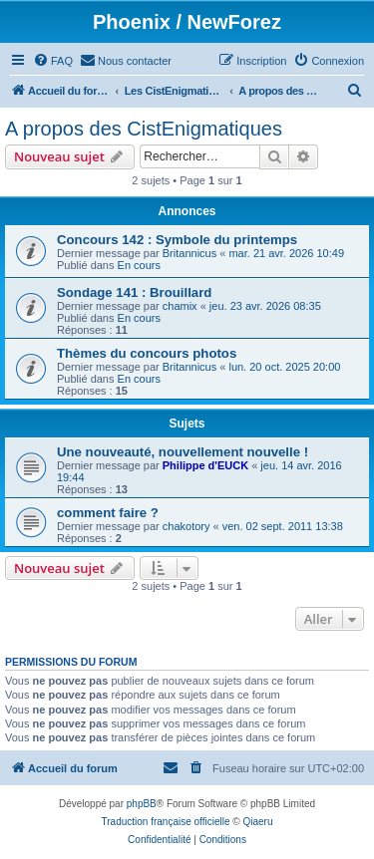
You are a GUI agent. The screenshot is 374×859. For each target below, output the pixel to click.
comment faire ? (108, 512)
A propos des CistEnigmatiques (143, 129)
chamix (180, 306)
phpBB (142, 803)
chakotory (186, 526)
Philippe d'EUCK (205, 465)
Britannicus (189, 253)
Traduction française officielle (166, 821)
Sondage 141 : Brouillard (134, 292)
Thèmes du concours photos (146, 353)
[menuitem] (53, 61)
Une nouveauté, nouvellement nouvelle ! (182, 451)
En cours (139, 265)
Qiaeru (257, 821)
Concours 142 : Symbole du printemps (177, 239)
